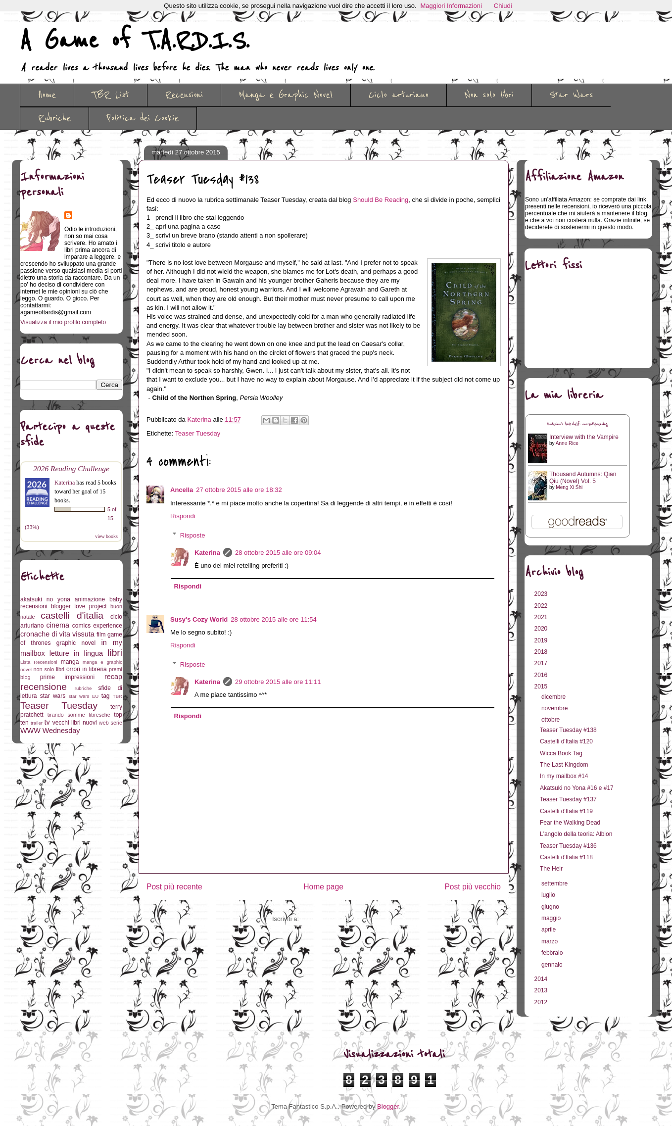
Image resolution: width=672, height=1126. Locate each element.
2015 (541, 686)
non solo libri (49, 669)
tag (105, 695)
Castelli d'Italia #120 (566, 741)
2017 (541, 663)
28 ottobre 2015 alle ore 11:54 (273, 619)
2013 (541, 990)
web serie (110, 723)
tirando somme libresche (79, 715)
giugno (551, 906)
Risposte (192, 535)
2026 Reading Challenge (71, 468)
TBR (117, 696)
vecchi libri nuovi (74, 722)
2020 (541, 628)
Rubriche (54, 118)
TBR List (110, 95)
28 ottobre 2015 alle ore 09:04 (278, 552)
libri (114, 652)
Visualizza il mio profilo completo (63, 322)
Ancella (181, 489)
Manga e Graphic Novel (286, 95)
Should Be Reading (380, 199)
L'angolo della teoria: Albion (576, 834)
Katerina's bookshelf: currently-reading (577, 424)
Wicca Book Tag (561, 753)
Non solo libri (489, 95)
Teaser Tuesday (198, 433)
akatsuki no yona (45, 599)
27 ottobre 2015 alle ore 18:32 (239, 489)
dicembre (554, 696)
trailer (37, 723)
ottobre (551, 719)
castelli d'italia (72, 615)
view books (106, 536)
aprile (549, 929)
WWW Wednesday (50, 730)
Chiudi (503, 5)
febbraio (553, 952)
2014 (541, 979)
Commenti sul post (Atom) (338, 919)
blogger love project (79, 606)
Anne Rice (567, 443)
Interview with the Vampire (584, 437)
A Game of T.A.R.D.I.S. (134, 41)
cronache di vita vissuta (57, 634)
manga (70, 661)
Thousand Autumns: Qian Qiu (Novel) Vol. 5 (582, 478)
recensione (43, 687)
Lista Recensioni (38, 662)
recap (113, 677)
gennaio (552, 964)
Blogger (388, 1106)
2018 (541, 651)
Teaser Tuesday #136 (568, 845)
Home (47, 95)
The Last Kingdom (564, 764)
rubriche (83, 688)
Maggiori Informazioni (451, 5)
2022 (541, 605)
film (101, 634)
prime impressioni (67, 677)
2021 (541, 617)
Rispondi (182, 516)
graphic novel (76, 642)
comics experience (97, 625)
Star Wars (571, 95)
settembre (555, 883)
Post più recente (174, 886)
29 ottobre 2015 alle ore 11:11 (278, 681)
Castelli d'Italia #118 (566, 857)
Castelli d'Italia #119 (566, 811)
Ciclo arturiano (399, 95)
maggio (552, 918)
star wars (53, 695)
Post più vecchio (472, 886)
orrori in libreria (86, 669)
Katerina (207, 552)
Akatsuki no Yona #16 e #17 (577, 787)
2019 (541, 640)
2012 (541, 1002)
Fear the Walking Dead (570, 822)
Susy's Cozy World (199, 619)
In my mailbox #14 (564, 776)
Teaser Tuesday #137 (568, 799)
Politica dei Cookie (143, 118)
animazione (90, 599)
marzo (550, 941)
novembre (555, 708)
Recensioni (184, 95)
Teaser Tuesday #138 (568, 730)
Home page (323, 886)
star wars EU (84, 696)
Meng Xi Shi (569, 487)
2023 (541, 593)
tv (47, 722)
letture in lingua (76, 653)
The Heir (551, 868)
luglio (549, 894)
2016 (541, 675)
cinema (58, 625)
